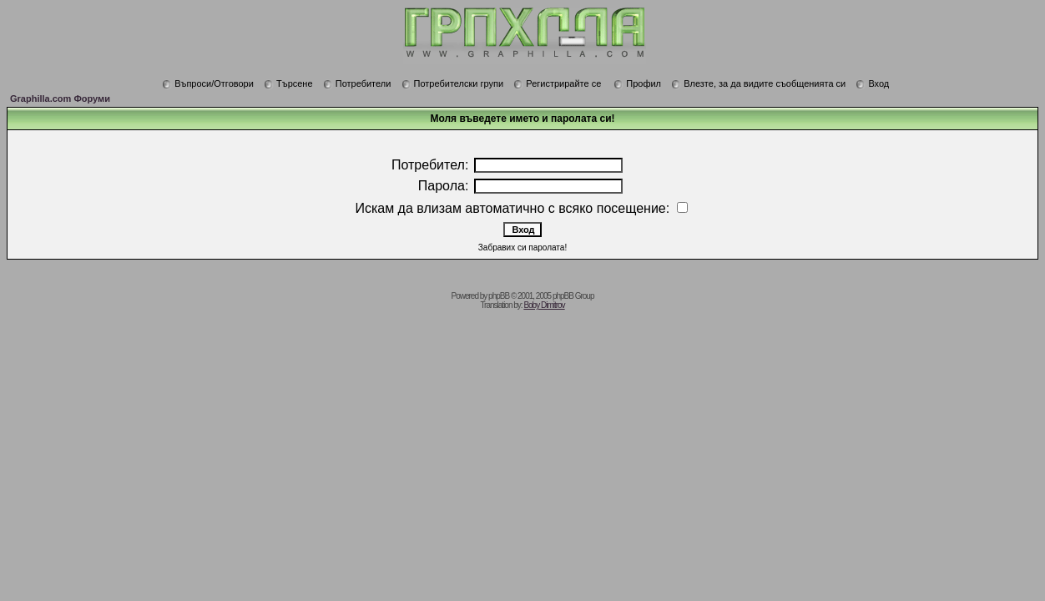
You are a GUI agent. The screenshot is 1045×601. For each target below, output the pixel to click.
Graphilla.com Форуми (60, 98)
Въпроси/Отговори (208, 83)
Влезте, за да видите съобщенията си (758, 83)
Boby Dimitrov (543, 305)
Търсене (288, 83)
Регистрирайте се (557, 83)
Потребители (357, 83)
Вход (872, 83)
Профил (637, 83)
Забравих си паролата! (522, 247)
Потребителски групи (452, 83)
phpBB (498, 295)
